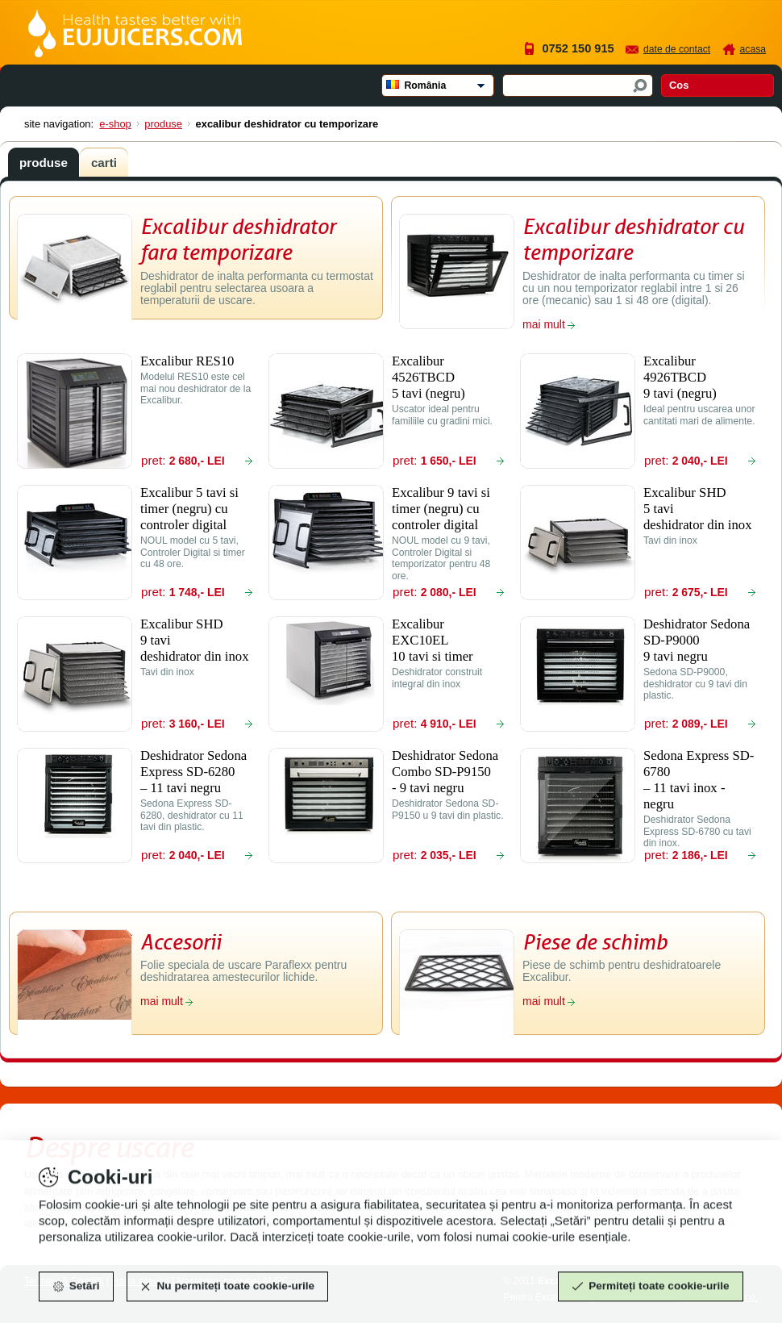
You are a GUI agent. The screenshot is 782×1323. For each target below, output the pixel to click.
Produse (163, 124)
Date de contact (676, 49)
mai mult (543, 324)
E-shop (115, 124)
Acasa (753, 49)
